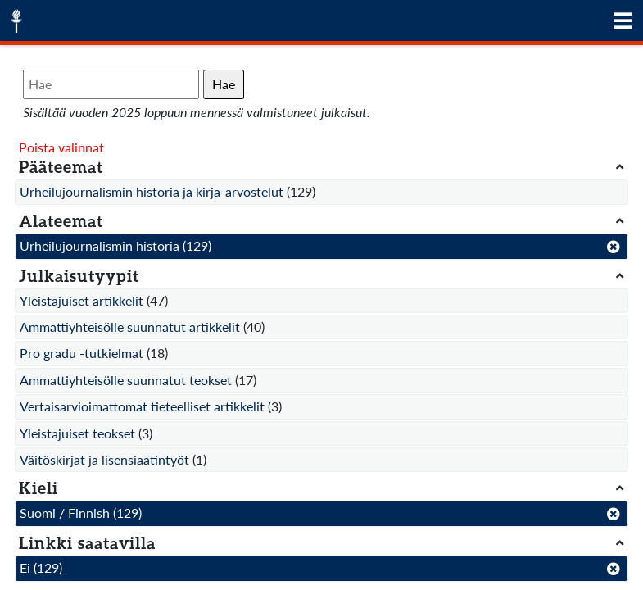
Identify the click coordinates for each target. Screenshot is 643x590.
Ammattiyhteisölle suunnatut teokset (126, 380)
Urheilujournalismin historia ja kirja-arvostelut (151, 191)
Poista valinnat (61, 147)
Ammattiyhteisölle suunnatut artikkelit (130, 326)
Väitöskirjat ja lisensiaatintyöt (104, 459)
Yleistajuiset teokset (77, 433)
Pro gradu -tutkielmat (81, 353)
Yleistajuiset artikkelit (81, 300)
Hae (223, 84)
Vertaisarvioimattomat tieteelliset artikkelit (142, 406)
